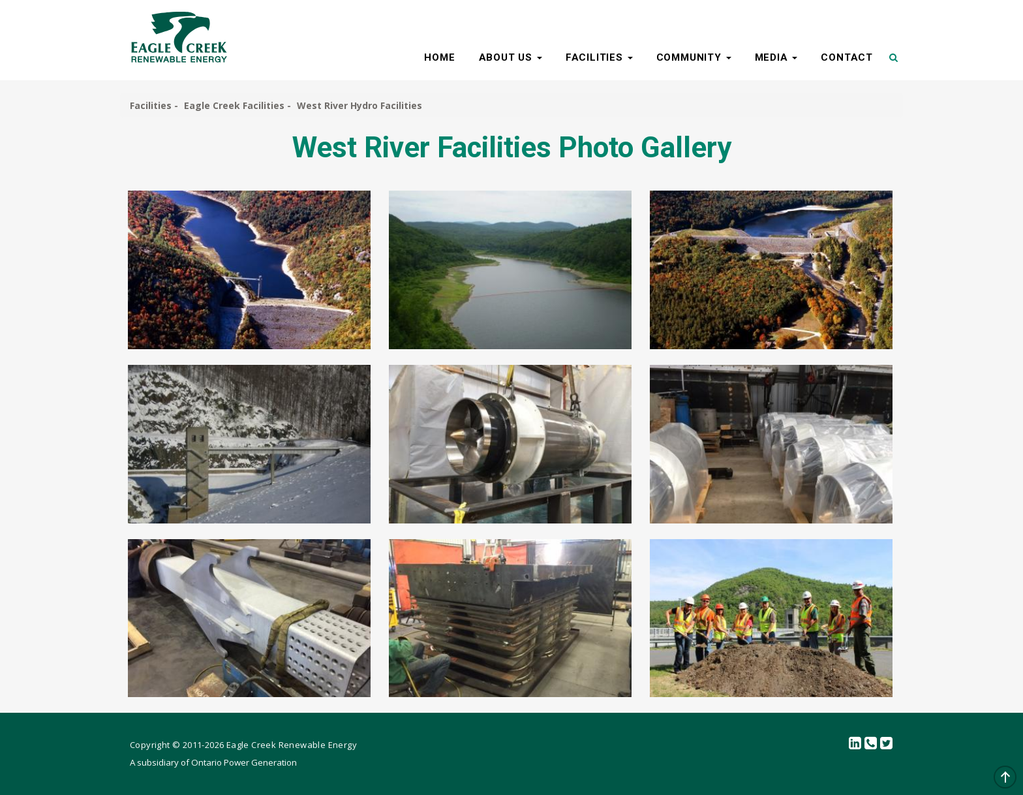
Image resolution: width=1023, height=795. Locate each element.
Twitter (886, 744)
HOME (439, 57)
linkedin (855, 744)
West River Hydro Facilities (359, 105)
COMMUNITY (693, 57)
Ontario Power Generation (244, 762)
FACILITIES (599, 57)
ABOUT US (510, 57)
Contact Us (871, 744)
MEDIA (776, 57)
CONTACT (847, 57)
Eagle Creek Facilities (234, 105)
